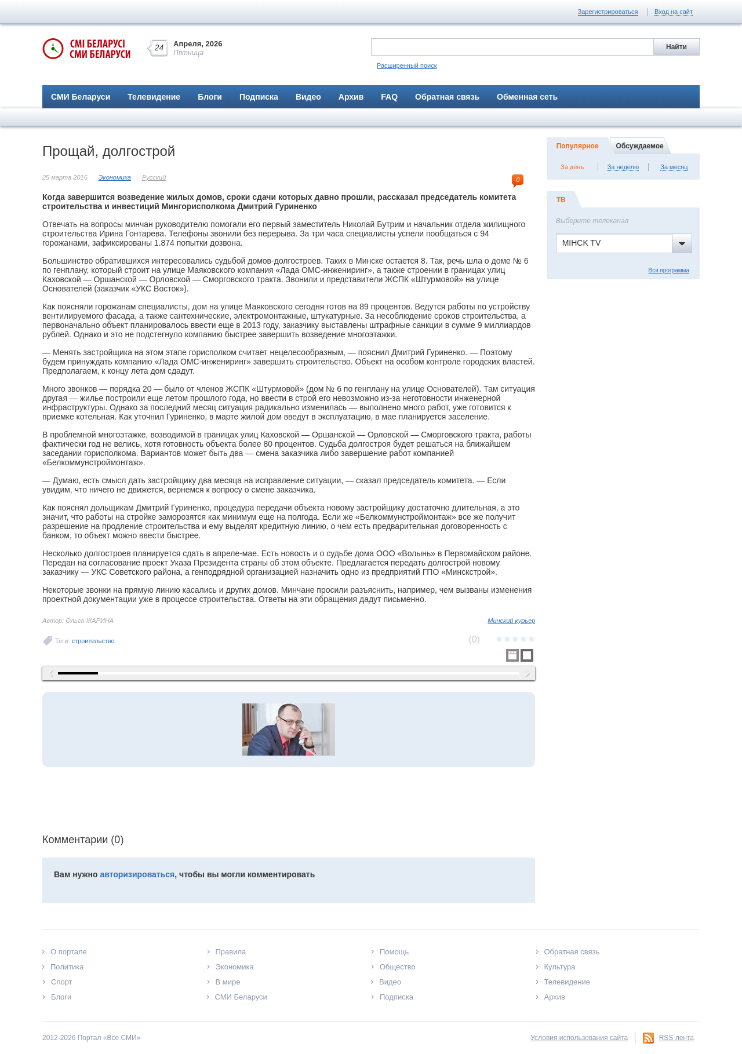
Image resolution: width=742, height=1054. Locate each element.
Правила (231, 951)
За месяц (674, 166)
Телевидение (154, 96)
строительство (93, 640)
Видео (308, 96)
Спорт (61, 982)
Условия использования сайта (579, 1038)
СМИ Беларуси (80, 96)
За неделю (623, 166)
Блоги (210, 96)
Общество (398, 966)
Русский (154, 177)
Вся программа (669, 270)
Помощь (394, 951)
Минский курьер (511, 620)
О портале (68, 951)
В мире (228, 982)
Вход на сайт (673, 11)
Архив (351, 96)
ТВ (561, 200)
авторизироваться (137, 874)
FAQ (389, 96)
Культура (560, 966)
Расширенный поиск (407, 65)
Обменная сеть (527, 96)
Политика (67, 966)
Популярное (577, 146)
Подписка (258, 96)
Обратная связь (447, 96)
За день (572, 166)
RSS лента (676, 1038)
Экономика (115, 177)
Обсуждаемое (640, 146)
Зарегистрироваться (608, 11)
